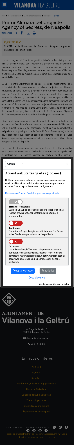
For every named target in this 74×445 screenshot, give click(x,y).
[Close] (67, 164)
